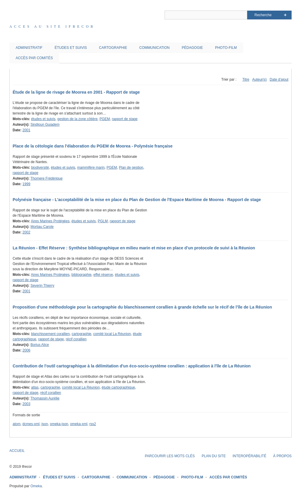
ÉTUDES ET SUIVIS (71, 48)
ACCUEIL (17, 451)
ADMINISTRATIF (29, 48)
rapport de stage (125, 119)
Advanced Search (285, 15)
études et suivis (43, 119)
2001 (26, 130)
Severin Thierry (42, 286)
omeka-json (59, 424)
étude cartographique (118, 387)
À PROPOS (282, 456)
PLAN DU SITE (214, 456)
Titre (245, 79)
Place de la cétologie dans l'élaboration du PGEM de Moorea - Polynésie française (93, 146)
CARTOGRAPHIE (113, 48)
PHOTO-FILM (226, 48)
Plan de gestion (131, 167)
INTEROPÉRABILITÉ (249, 456)
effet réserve (103, 275)
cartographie (81, 334)
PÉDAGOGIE (192, 48)
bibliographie (81, 275)
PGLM (103, 221)
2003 (26, 404)
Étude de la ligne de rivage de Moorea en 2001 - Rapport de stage (76, 92)
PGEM (105, 119)
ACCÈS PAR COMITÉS (34, 58)
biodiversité (40, 167)
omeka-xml (78, 424)
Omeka (36, 486)
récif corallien (76, 339)
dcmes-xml (30, 424)
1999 (26, 184)
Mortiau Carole (42, 227)
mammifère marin (90, 167)
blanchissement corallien (50, 334)
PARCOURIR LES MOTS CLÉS (170, 456)
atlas (35, 387)
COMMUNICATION (154, 48)
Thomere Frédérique (46, 178)
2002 (26, 232)
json (44, 424)
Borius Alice (40, 345)
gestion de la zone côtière (77, 119)
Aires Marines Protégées (50, 221)
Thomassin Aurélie (44, 398)
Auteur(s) (259, 79)
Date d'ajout (279, 79)
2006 (26, 350)
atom (17, 424)
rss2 (92, 424)
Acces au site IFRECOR (52, 26)
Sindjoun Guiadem (45, 124)
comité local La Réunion (112, 334)
